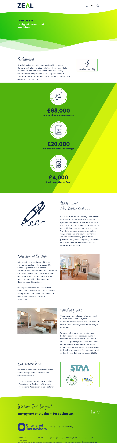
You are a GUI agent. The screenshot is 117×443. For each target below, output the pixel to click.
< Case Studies (25, 20)
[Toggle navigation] (90, 6)
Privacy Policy (54, 427)
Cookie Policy (67, 427)
